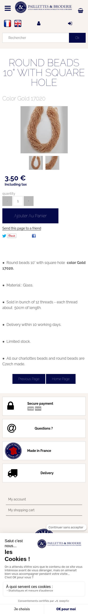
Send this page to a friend (21, 228)
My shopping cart (21, 510)
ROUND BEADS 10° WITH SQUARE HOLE (44, 72)
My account (17, 499)
